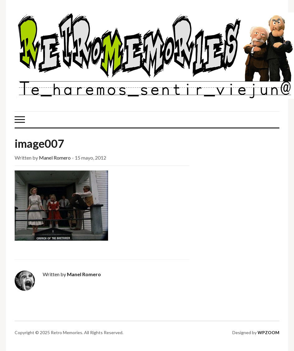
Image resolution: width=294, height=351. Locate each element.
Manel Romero (55, 158)
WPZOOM (268, 332)
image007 (39, 143)
